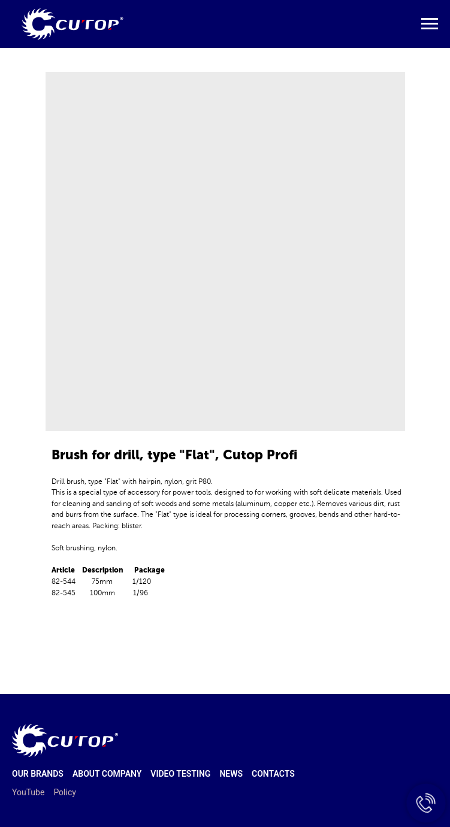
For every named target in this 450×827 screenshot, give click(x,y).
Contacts (273, 773)
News (231, 773)
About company (107, 773)
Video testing (180, 773)
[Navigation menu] (429, 24)
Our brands (38, 773)
